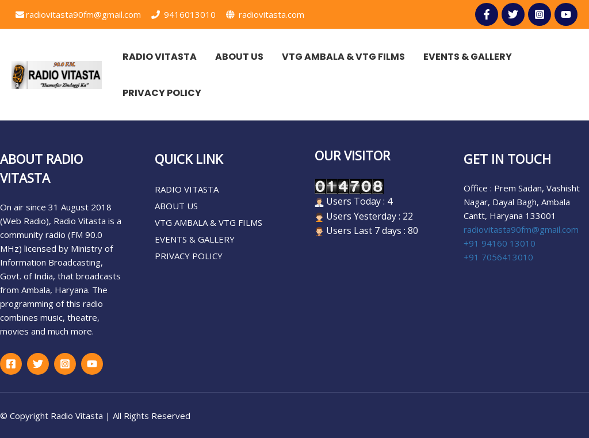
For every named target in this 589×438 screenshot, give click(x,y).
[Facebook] (11, 364)
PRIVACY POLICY (189, 256)
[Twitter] (513, 14)
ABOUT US (176, 206)
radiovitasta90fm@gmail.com (78, 14)
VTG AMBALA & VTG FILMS (208, 222)
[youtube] (565, 14)
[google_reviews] (92, 364)
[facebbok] (486, 14)
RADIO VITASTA (187, 189)
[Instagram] (539, 14)
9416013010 (183, 14)
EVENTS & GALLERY (195, 239)
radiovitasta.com (265, 14)
